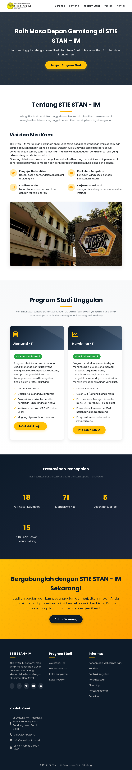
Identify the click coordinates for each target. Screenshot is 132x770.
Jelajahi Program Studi (66, 65)
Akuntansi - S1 (57, 663)
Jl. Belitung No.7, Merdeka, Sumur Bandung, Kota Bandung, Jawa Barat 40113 (26, 723)
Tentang (74, 6)
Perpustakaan (97, 679)
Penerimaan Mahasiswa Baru (105, 663)
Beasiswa (94, 668)
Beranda (60, 6)
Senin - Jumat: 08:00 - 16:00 (24, 747)
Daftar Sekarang (66, 619)
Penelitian (94, 696)
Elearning (94, 685)
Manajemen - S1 (58, 668)
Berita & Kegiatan (99, 674)
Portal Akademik (98, 690)
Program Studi (91, 6)
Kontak (121, 6)
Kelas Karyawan (58, 674)
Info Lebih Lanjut (30, 426)
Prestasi (108, 6)
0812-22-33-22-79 (22, 734)
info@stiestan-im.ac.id (25, 740)
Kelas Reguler (57, 679)
